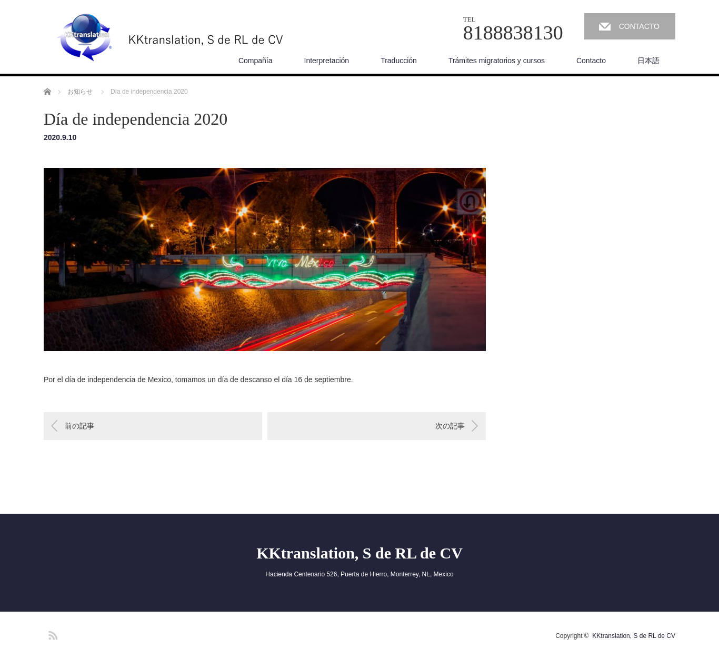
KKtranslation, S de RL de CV (359, 553)
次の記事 (450, 426)
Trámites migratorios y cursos (496, 60)
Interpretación (326, 60)
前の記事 (79, 426)
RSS (51, 634)
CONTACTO (639, 26)
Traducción (399, 60)
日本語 (648, 60)
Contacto (591, 60)
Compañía (255, 60)
